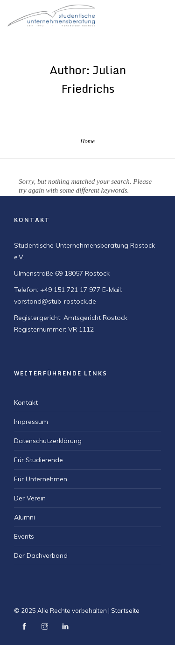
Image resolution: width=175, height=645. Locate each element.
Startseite (125, 610)
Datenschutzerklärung (48, 441)
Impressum (31, 421)
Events (24, 536)
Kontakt (26, 402)
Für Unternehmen (40, 479)
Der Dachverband (41, 555)
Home (87, 141)
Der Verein (30, 498)
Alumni (24, 517)
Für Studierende (38, 460)
